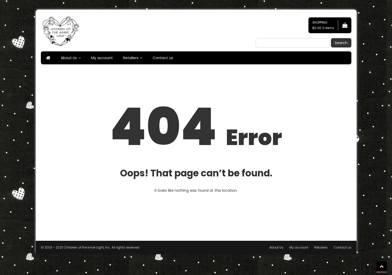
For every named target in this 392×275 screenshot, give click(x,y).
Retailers (130, 57)
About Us (69, 57)
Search (341, 42)
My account (102, 57)
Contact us (163, 57)
